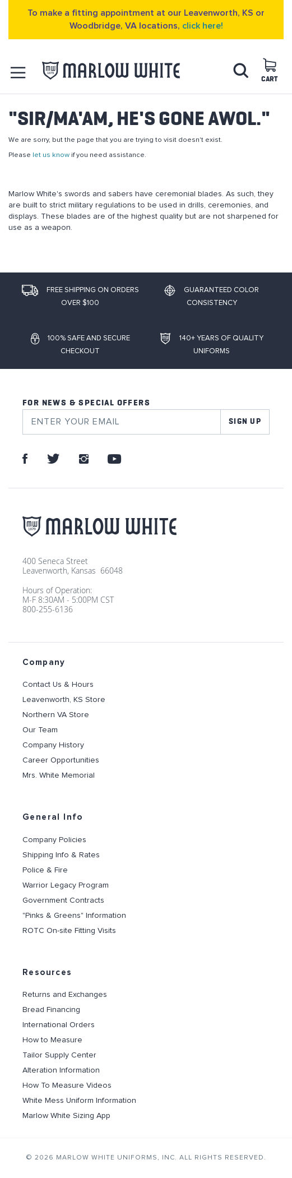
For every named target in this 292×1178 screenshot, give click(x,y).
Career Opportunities (60, 760)
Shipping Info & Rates (61, 855)
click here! (202, 25)
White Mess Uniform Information (79, 1101)
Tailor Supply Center (59, 1055)
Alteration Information (61, 1070)
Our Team (40, 730)
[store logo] (111, 71)
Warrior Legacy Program (65, 885)
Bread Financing (51, 1010)
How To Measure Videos (67, 1085)
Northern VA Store (55, 715)
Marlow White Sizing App (66, 1116)
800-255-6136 (47, 609)
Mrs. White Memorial (58, 775)
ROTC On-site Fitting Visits (69, 931)
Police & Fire (45, 870)
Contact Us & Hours (58, 685)
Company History (53, 745)
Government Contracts (63, 900)
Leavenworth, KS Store (63, 700)
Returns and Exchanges (64, 995)
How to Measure (52, 1040)
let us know (51, 155)
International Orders (58, 1025)
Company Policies (54, 840)
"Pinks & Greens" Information (74, 916)
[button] (18, 73)
